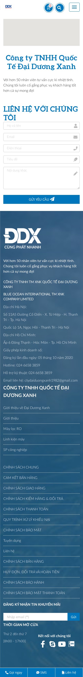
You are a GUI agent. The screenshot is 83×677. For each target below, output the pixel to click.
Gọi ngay (15, 672)
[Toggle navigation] (74, 7)
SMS (43, 672)
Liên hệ (70, 672)
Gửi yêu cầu (41, 199)
